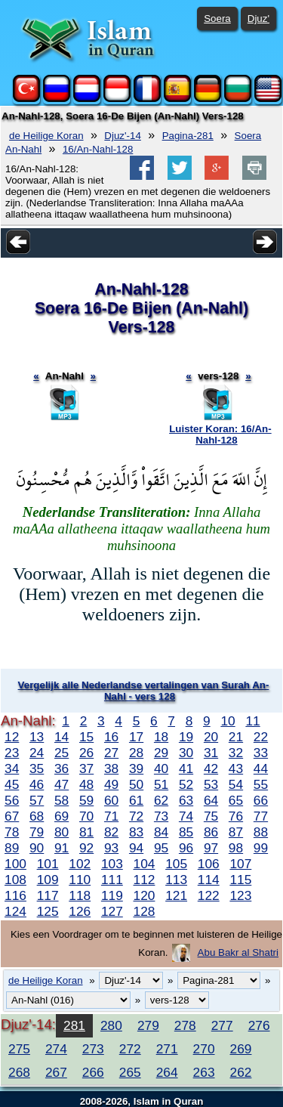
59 (86, 800)
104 (144, 863)
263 (204, 1072)
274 (56, 1048)
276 (259, 1025)
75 (211, 816)
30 (186, 752)
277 (222, 1025)
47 (61, 784)
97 (211, 847)
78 (12, 832)
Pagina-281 (188, 135)
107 (240, 863)
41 (186, 768)
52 (186, 784)
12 (12, 736)
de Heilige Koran (46, 135)
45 (12, 784)
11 (252, 720)
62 (161, 800)
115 (240, 879)
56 (12, 800)
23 (12, 752)
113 (176, 879)
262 (241, 1072)
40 (161, 768)
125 (48, 911)
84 (161, 832)
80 (61, 832)
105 (176, 863)
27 (111, 752)
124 (15, 911)
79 (36, 832)
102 (80, 863)
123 (240, 895)
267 (56, 1072)
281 (74, 1025)
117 (48, 895)
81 (86, 832)
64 (211, 800)
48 (86, 784)
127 (112, 911)
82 (111, 832)
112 (144, 879)
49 (111, 784)
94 (136, 847)
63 (186, 800)
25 (61, 752)
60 (111, 800)
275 (19, 1048)
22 (261, 736)
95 (161, 847)
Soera (217, 18)
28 (136, 752)
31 (211, 752)
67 (12, 816)
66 (261, 800)
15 (86, 736)
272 (130, 1048)
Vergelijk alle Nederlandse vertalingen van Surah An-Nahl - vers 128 (143, 690)
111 (112, 879)
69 (61, 816)
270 (204, 1048)
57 (36, 800)
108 (15, 879)
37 (86, 768)
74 (186, 816)
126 (80, 911)
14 (61, 736)
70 (86, 816)
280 (111, 1025)
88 (261, 832)
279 (148, 1025)
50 (136, 784)
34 (12, 768)
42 (211, 768)
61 (136, 800)
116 (15, 895)
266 (93, 1072)
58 (61, 800)
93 (111, 847)
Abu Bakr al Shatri (238, 952)
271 (167, 1048)
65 (236, 800)
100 (15, 863)
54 (236, 784)
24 (36, 752)
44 (261, 768)
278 (185, 1025)
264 (167, 1072)
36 (61, 768)
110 (80, 879)
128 (144, 911)
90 (36, 847)
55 (261, 784)
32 (236, 752)
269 (241, 1048)
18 (161, 736)
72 (136, 816)
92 (86, 847)
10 (227, 720)
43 (236, 768)
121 (176, 895)
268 (19, 1072)
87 (236, 832)
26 (86, 752)
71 (111, 816)
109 (48, 879)
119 (112, 895)
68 (36, 816)
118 (80, 895)
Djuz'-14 (122, 135)
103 (112, 863)
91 (61, 847)
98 (236, 847)
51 (161, 784)
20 (211, 736)
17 (136, 736)
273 (93, 1048)
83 (136, 832)
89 (12, 847)
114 (209, 879)
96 (186, 847)
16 (111, 736)
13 (36, 736)
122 (209, 895)
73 (161, 816)
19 (186, 736)
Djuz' (258, 18)
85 (186, 832)
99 (261, 847)
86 (211, 832)
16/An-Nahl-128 (98, 149)
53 (211, 784)
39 (136, 768)
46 (36, 784)
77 (261, 816)
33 (261, 752)
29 (161, 752)
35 (36, 768)
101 (48, 863)
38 (111, 768)
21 (236, 736)
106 (209, 863)
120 (144, 895)
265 (130, 1072)
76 (236, 816)
